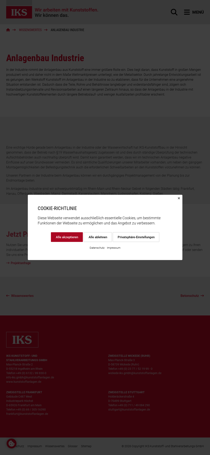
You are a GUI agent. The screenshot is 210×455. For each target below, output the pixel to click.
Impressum (114, 248)
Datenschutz (97, 248)
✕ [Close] (178, 198)
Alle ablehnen (97, 237)
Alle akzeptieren (67, 237)
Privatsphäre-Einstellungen (135, 237)
